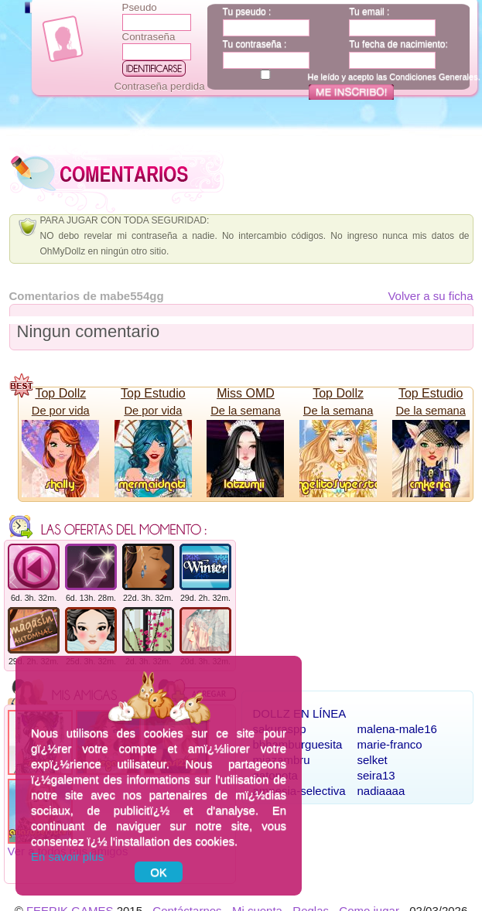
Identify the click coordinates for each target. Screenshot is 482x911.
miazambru (281, 759)
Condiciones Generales (433, 76)
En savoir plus (67, 856)
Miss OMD (246, 393)
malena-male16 (397, 728)
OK (158, 872)
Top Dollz (60, 393)
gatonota (275, 775)
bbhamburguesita (298, 744)
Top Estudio (153, 393)
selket (372, 759)
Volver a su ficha (430, 295)
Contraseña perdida (160, 86)
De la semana (245, 410)
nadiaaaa (381, 790)
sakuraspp (279, 728)
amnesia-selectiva (299, 790)
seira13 (376, 775)
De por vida (61, 410)
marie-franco (389, 744)
